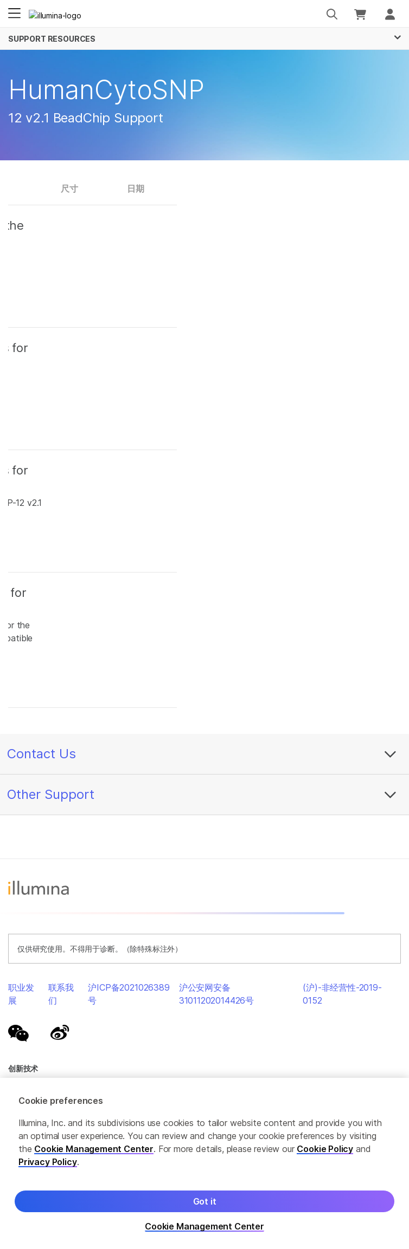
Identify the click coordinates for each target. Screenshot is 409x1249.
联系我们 (61, 994)
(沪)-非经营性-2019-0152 (342, 994)
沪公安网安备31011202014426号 (216, 994)
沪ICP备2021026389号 (128, 994)
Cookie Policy (325, 1148)
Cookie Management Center (94, 1148)
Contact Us (41, 754)
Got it (204, 1201)
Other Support (50, 794)
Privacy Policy (47, 1161)
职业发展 (21, 994)
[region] (204, 1163)
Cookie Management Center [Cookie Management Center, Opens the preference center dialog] (204, 1226)
